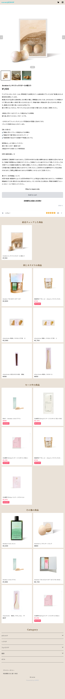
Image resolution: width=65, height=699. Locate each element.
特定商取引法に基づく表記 (10, 673)
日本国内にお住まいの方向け (32, 201)
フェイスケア (5, 647)
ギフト (3, 659)
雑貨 (3, 653)
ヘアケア (4, 641)
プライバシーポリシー (9, 670)
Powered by (32, 680)
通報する (60, 205)
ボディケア (5, 636)
